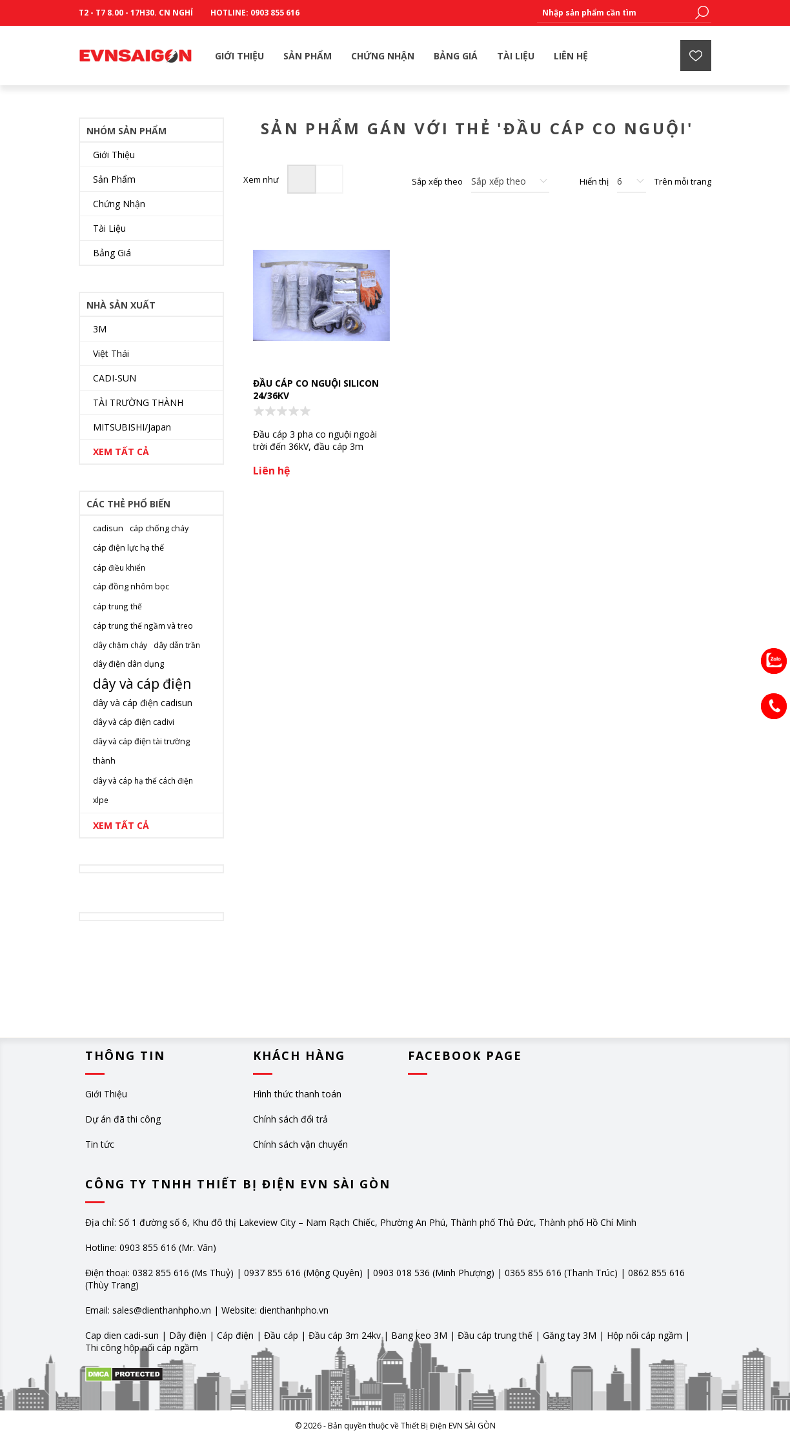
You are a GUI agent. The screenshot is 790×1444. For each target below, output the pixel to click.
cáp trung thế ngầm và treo (143, 625)
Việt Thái (111, 353)
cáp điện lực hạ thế (128, 547)
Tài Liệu (109, 228)
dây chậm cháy (120, 645)
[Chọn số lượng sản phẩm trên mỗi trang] (631, 181)
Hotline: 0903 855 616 (254, 12)
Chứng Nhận (119, 204)
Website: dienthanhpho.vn (275, 1310)
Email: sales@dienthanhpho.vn (148, 1310)
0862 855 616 (656, 1272)
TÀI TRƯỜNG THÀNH (138, 402)
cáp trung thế (117, 606)
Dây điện (188, 1335)
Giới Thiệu (114, 154)
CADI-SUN (114, 378)
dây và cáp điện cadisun (142, 703)
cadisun (108, 528)
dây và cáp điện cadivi (133, 722)
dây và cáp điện (142, 684)
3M (99, 329)
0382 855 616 (160, 1272)
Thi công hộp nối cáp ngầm (141, 1347)
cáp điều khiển (119, 567)
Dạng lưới (301, 179)
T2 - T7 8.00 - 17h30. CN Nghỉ (136, 12)
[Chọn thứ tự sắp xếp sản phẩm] (510, 181)
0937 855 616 (273, 1272)
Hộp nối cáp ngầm (644, 1335)
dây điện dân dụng (128, 663)
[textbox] (614, 12)
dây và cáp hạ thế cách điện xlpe (143, 790)
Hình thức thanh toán (297, 1094)
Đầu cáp (281, 1335)
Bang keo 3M (419, 1335)
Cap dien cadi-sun (122, 1335)
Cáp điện (235, 1335)
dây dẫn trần (177, 645)
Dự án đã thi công (123, 1119)
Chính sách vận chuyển (300, 1144)
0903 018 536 (401, 1272)
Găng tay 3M (569, 1335)
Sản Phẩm (114, 179)
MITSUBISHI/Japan (132, 427)
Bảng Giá (112, 253)
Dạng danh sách (328, 179)
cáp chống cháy (159, 528)
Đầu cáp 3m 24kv (345, 1335)
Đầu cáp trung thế (495, 1335)
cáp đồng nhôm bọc (131, 586)
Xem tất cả (121, 451)
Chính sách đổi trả (290, 1119)
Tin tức (99, 1144)
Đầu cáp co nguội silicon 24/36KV (316, 389)
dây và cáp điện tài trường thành (141, 751)
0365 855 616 (533, 1272)
